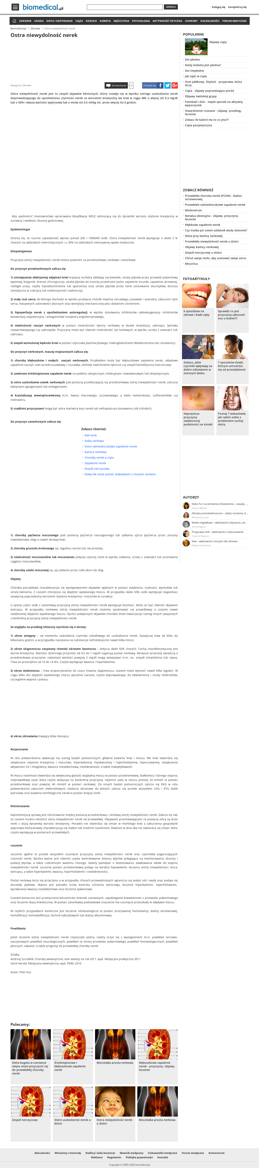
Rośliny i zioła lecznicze (100, 1153)
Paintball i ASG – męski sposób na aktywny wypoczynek (214, 103)
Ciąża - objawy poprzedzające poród (209, 91)
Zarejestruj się (237, 7)
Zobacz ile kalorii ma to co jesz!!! (207, 120)
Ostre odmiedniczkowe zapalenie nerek (111, 446)
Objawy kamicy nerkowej (202, 247)
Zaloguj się (218, 7)
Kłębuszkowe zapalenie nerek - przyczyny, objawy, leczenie (157, 1066)
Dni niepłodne (194, 70)
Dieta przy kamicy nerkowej (203, 236)
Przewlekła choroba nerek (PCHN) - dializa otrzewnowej (213, 197)
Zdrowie (25, 21)
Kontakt (162, 1157)
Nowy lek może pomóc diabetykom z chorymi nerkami (120, 474)
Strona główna (14, 21)
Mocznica (191, 264)
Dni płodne (192, 59)
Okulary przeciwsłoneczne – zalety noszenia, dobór (220, 513)
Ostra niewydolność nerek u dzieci (114, 1121)
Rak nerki (91, 435)
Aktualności (42, 1153)
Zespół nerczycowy (97, 468)
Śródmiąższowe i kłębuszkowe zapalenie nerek (70, 1066)
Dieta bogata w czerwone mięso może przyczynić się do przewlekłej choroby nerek (30, 1068)
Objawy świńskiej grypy (201, 96)
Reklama (97, 1157)
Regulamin (114, 1157)
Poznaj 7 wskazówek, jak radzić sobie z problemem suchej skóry (232, 419)
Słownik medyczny (131, 1153)
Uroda (39, 21)
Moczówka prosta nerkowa (115, 1063)
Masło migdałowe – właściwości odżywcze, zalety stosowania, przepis (220, 522)
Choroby (191, 21)
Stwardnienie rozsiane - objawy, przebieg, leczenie (213, 112)
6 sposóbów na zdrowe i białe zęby (197, 313)
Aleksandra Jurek (200, 517)
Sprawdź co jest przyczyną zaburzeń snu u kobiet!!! (231, 314)
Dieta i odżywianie (59, 21)
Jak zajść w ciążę (196, 76)
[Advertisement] (94, 59)
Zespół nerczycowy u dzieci (203, 252)
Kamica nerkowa (95, 452)
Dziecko (91, 21)
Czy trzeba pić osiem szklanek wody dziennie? (216, 230)
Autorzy (191, 497)
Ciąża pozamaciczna (198, 125)
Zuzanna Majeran (200, 535)
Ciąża (79, 21)
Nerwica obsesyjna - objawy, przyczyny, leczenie (212, 217)
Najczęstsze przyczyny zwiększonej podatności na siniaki (198, 419)
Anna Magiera (199, 526)
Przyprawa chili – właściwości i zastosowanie (217, 532)
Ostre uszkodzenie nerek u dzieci (72, 1121)
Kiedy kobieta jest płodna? (203, 65)
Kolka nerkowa (94, 441)
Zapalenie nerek (95, 463)
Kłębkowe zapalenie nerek (202, 225)
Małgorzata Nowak (201, 545)
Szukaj (171, 7)
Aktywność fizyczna (167, 21)
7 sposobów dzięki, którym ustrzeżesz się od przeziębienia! (232, 366)
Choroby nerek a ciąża (99, 457)
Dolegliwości (210, 21)
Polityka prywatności (139, 1157)
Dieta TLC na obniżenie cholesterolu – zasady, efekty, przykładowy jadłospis (220, 504)
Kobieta (105, 21)
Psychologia (141, 21)
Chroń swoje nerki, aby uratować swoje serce (215, 258)
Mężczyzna (121, 21)
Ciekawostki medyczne (162, 1153)
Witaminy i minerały (68, 1153)
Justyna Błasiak (199, 507)
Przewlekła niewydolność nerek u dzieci (212, 241)
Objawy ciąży (218, 42)
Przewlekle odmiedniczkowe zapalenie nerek (215, 205)
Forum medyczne (234, 21)
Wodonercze (193, 210)
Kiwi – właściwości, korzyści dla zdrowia (214, 541)
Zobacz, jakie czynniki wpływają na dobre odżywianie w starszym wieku (198, 368)
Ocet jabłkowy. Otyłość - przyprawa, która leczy (213, 83)
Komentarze (119, 85)
